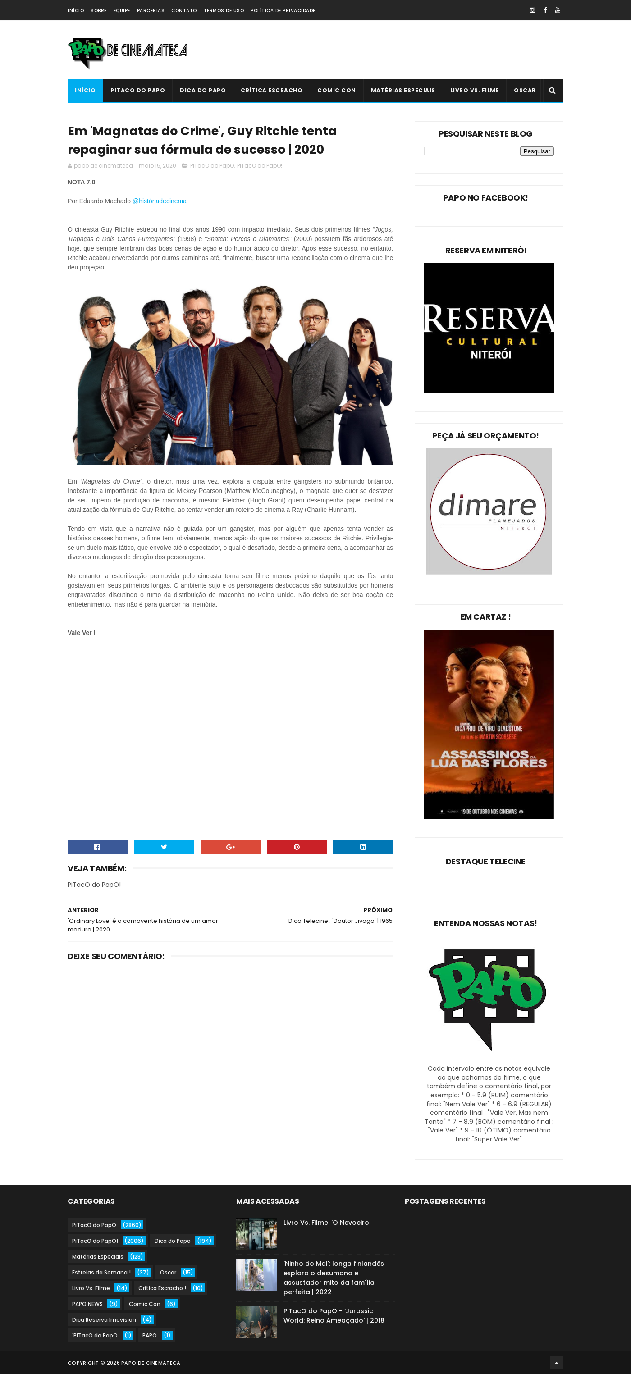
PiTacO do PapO (137, 90)
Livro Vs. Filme (474, 90)
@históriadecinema (160, 201)
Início (76, 10)
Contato (184, 10)
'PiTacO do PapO (95, 1335)
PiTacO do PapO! (259, 165)
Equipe (122, 10)
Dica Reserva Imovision (104, 1320)
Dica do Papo (203, 90)
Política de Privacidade (283, 10)
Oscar (525, 90)
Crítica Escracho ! (162, 1288)
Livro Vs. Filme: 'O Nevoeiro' (326, 1222)
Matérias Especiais (403, 90)
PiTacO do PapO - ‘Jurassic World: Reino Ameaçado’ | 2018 (333, 1315)
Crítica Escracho (271, 90)
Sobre (99, 10)
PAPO (149, 1335)
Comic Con (336, 90)
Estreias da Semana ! (101, 1272)
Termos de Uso (224, 10)
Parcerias (151, 10)
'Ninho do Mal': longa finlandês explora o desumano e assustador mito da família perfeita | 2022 (333, 1277)
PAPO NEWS (87, 1304)
